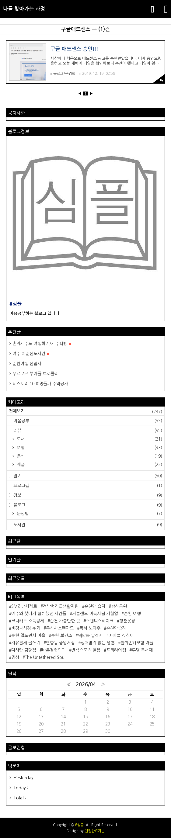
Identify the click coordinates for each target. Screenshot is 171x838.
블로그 (87, 505)
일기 (87, 476)
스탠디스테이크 (99, 621)
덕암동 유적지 (90, 635)
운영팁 (89, 513)
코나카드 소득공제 (27, 621)
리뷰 (87, 430)
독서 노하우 (89, 628)
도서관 (87, 525)
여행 (89, 447)
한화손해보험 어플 (136, 643)
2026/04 (86, 684)
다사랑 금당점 (23, 650)
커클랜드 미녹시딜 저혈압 (95, 613)
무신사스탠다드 (60, 628)
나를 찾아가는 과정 (24, 9)
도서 (89, 439)
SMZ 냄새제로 (24, 606)
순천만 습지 (94, 606)
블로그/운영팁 (63, 74)
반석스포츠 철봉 (86, 650)
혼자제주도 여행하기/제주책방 (41, 343)
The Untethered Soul (45, 657)
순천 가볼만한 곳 (65, 621)
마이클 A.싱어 (121, 635)
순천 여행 (132, 613)
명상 (15, 657)
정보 (87, 495)
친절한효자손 (95, 831)
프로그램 (87, 485)
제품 (89, 464)
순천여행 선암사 (26, 364)
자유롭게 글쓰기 (25, 643)
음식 (89, 456)
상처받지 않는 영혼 (98, 643)
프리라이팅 (116, 650)
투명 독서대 (142, 650)
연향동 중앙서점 (60, 643)
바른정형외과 (54, 650)
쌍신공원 (119, 606)
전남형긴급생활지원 (61, 606)
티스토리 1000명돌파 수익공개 (40, 384)
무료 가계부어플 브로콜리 (35, 374)
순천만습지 (116, 628)
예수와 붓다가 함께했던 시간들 (38, 613)
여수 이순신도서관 (30, 353)
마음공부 (87, 421)
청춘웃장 (127, 621)
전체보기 (85, 411)
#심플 (79, 825)
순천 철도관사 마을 (28, 635)
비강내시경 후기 (25, 628)
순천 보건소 (61, 635)
